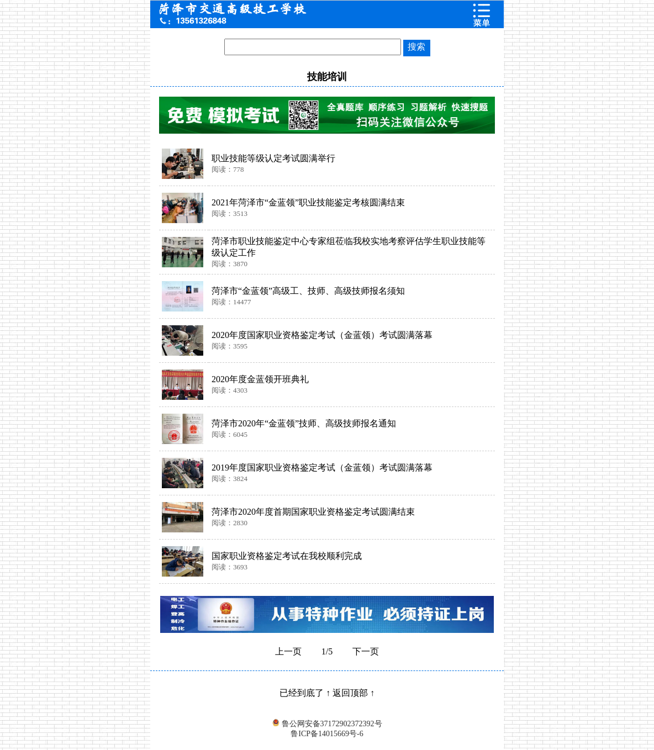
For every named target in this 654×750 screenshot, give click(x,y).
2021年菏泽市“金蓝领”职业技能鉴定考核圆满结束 (308, 202)
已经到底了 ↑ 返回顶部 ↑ (327, 693)
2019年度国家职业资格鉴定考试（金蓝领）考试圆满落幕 (322, 467)
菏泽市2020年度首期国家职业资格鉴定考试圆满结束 (313, 511)
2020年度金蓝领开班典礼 (260, 379)
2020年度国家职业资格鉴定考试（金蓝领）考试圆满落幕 (322, 335)
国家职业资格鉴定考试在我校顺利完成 (287, 556)
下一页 (365, 651)
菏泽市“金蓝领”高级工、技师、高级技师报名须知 (308, 290)
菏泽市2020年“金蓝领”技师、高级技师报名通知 (304, 423)
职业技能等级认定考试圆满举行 (273, 158)
